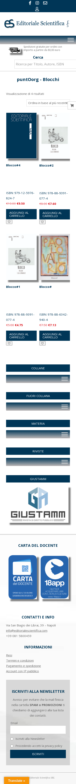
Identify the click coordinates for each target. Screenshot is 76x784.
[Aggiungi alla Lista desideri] (9, 222)
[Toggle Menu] (70, 40)
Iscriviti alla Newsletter (28, 739)
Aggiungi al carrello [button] (19, 214)
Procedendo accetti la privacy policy (36, 746)
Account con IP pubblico (22, 671)
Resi (9, 655)
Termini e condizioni (20, 660)
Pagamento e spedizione (23, 666)
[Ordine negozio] (48, 102)
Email (14, 723)
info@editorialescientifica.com (26, 630)
